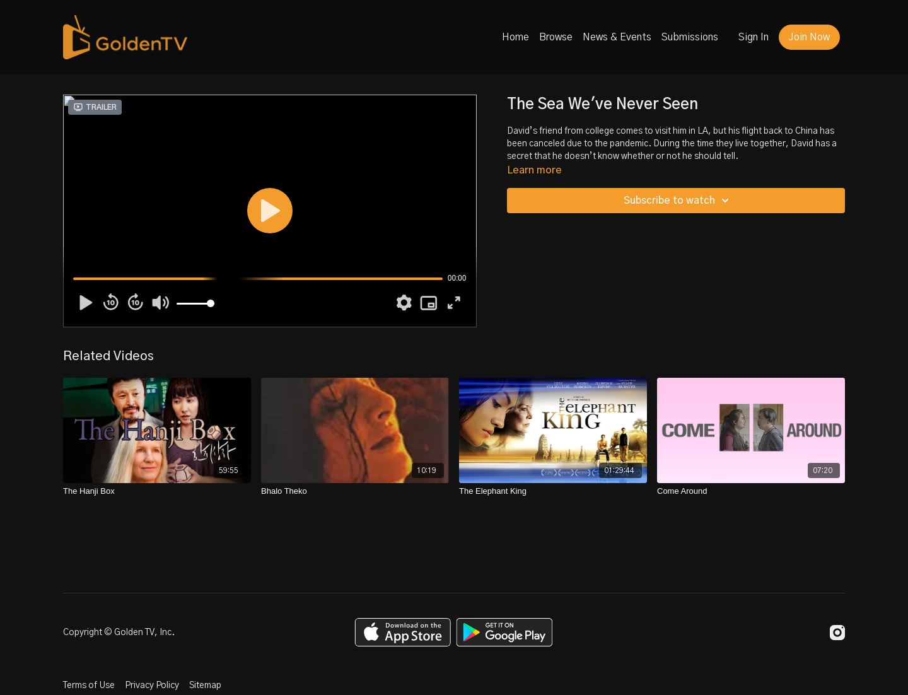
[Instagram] (837, 632)
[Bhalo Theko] (355, 491)
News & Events (617, 37)
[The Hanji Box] (157, 491)
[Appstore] (402, 632)
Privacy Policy (152, 685)
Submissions (689, 37)
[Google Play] (504, 632)
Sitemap (205, 685)
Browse (556, 37)
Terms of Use (89, 685)
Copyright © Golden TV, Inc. (119, 632)
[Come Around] (751, 491)
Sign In (753, 37)
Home (515, 37)
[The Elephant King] (553, 491)
